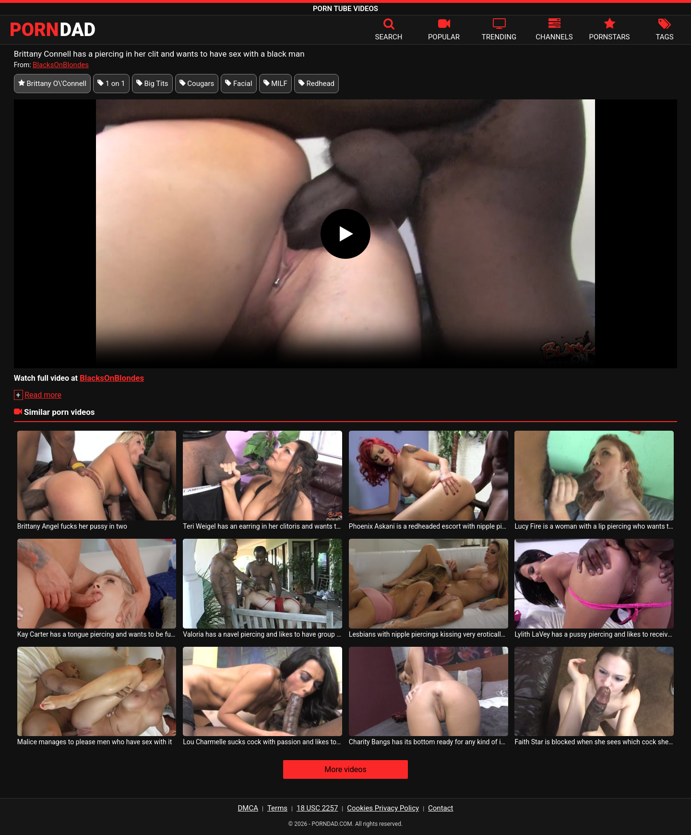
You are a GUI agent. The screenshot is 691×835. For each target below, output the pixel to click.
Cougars (196, 83)
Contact (440, 808)
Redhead (316, 83)
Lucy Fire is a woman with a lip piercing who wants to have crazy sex (594, 526)
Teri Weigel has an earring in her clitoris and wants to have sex (262, 526)
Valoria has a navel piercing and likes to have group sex (262, 634)
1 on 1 (111, 83)
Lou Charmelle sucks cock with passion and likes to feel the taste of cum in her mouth (262, 742)
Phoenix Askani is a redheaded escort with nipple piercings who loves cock (428, 526)
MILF (275, 83)
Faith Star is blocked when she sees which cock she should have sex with (594, 742)
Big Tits (152, 83)
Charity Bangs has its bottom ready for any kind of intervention (428, 742)
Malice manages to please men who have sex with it (94, 742)
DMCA (248, 808)
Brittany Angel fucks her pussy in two (72, 526)
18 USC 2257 (317, 808)
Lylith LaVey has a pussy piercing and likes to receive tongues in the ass (594, 634)
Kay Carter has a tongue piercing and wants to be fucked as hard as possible (97, 634)
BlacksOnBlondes (61, 65)
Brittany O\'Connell (52, 83)
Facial (238, 83)
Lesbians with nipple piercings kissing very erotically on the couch (428, 634)
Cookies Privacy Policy (383, 808)
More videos (345, 769)
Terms (277, 808)
